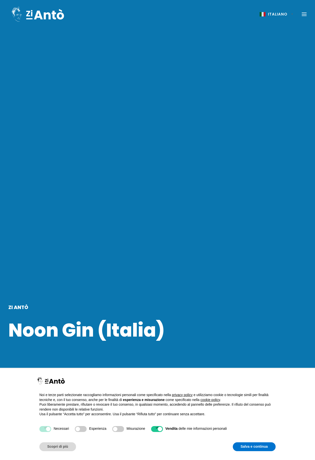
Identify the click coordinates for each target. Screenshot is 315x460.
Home (261, 153)
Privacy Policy (269, 357)
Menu (274, 153)
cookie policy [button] (210, 400)
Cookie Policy (269, 367)
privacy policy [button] (182, 395)
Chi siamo (208, 367)
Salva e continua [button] (254, 446)
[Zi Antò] (36, 15)
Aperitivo (20, 196)
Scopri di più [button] (57, 446)
